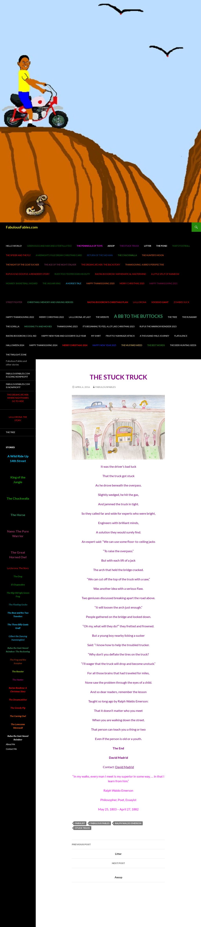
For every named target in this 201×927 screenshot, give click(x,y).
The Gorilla (12, 326)
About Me (10, 744)
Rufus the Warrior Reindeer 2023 (158, 326)
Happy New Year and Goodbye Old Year (63, 335)
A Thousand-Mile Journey (154, 335)
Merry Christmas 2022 (51, 317)
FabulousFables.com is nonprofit (18, 386)
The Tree (172, 317)
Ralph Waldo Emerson (128, 823)
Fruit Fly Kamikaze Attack (120, 335)
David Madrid (124, 767)
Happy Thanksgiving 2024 (43, 345)
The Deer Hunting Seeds (183, 345)
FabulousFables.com (22, 227)
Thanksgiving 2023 (67, 326)
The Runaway (189, 317)
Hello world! (14, 246)
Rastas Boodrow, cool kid (21, 335)
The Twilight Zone (16, 354)
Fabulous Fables (100, 823)
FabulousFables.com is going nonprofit (18, 375)
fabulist (80, 823)
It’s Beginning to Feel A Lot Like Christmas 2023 (108, 326)
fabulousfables (105, 387)
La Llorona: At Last (80, 317)
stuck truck (82, 828)
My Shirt (96, 335)
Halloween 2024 (15, 345)
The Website (102, 317)
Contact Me (11, 748)
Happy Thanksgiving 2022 (20, 317)
